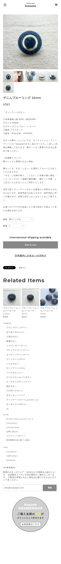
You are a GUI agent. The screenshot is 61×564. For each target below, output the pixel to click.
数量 (5, 226)
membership (12, 427)
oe (7, 409)
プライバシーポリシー (16, 436)
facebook (10, 460)
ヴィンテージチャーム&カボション (22, 399)
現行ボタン (11, 386)
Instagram (11, 452)
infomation (11, 423)
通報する (22, 268)
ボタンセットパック (15, 395)
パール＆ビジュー (14, 372)
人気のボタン (12, 336)
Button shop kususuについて (20, 419)
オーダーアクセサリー (16, 404)
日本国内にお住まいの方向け (30, 255)
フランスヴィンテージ (16, 327)
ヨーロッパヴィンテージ (18, 354)
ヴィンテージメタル (15, 368)
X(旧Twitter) (12, 456)
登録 (50, 488)
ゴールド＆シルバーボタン (19, 377)
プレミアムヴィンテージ (18, 350)
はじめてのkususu (15, 332)
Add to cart (30, 245)
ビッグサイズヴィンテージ (19, 381)
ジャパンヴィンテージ (16, 345)
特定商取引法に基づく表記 (18, 440)
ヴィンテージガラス (15, 359)
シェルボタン (12, 363)
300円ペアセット (14, 390)
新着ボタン (11, 341)
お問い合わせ (12, 431)
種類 (5, 219)
